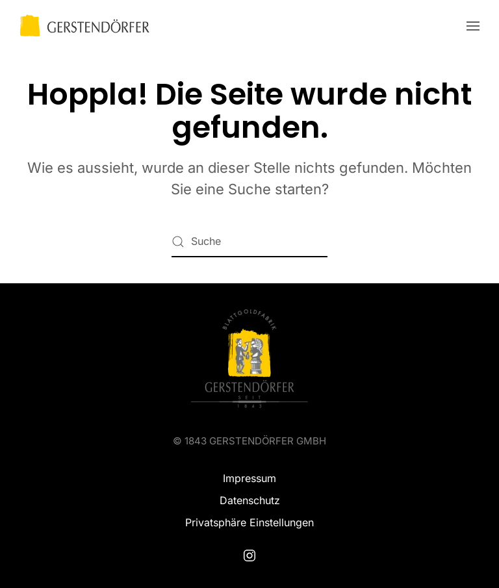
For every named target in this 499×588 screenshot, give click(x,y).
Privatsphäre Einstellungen (249, 522)
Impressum (249, 478)
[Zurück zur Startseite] (84, 26)
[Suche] (249, 241)
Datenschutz (250, 500)
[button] (473, 26)
